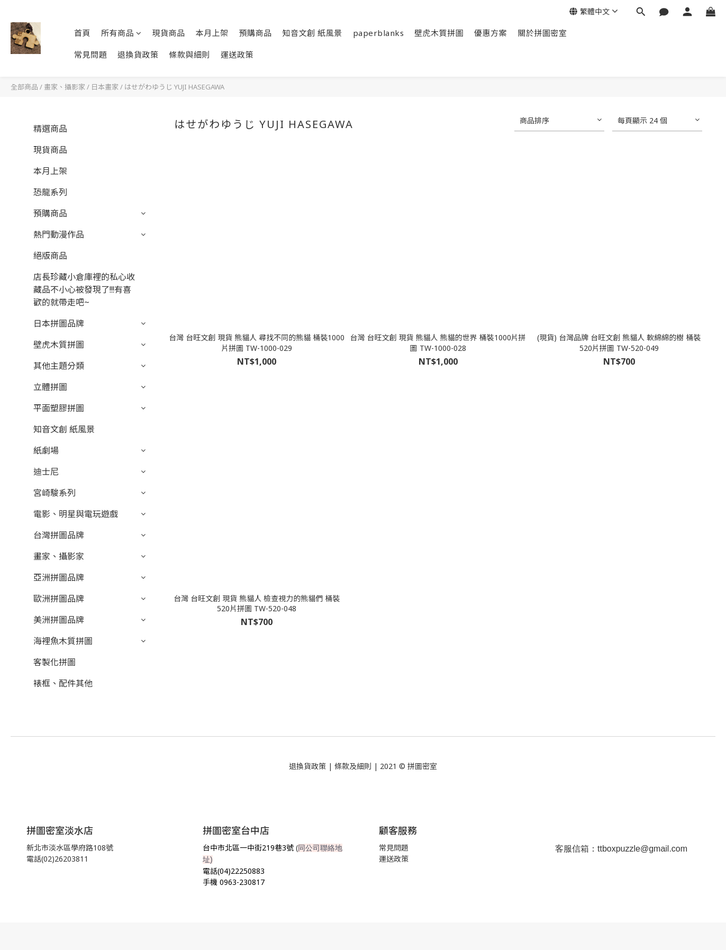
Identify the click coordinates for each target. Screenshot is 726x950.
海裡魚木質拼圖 (63, 641)
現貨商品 (168, 33)
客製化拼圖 (54, 662)
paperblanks (378, 33)
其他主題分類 (58, 366)
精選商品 (50, 128)
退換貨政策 (138, 54)
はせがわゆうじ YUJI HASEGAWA (174, 87)
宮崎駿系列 (54, 493)
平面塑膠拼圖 (58, 408)
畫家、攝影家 (64, 87)
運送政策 (237, 54)
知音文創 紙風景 (312, 33)
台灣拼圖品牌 (58, 535)
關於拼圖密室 (542, 33)
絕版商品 (50, 255)
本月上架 (212, 33)
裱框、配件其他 (63, 683)
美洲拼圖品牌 (58, 620)
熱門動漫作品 (58, 234)
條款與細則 (190, 54)
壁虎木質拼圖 (439, 33)
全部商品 (24, 87)
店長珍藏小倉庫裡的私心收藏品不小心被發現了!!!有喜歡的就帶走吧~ (84, 289)
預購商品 (255, 33)
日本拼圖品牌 (58, 323)
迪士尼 (46, 471)
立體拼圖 (50, 387)
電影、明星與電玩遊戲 (75, 514)
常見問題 (90, 54)
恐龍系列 (50, 192)
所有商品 (121, 33)
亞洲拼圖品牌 (58, 577)
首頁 (82, 33)
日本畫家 (105, 87)
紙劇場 (46, 450)
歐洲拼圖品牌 (58, 598)
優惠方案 (490, 33)
